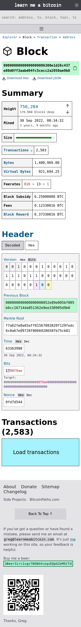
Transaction (47, 37)
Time (8, 341)
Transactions (16, 150)
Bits (32, 259)
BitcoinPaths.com (44, 499)
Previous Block (16, 295)
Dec (27, 341)
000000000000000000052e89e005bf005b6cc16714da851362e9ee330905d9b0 (40, 305)
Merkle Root (14, 318)
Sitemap (51, 486)
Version (10, 260)
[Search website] (40, 17)
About (9, 486)
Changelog (15, 491)
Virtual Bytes (17, 172)
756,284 (29, 106)
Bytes (9, 163)
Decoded (12, 245)
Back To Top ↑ (40, 514)
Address (69, 37)
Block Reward (16, 214)
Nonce (9, 395)
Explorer (10, 37)
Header (17, 234)
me (72, 539)
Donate (29, 486)
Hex (32, 245)
